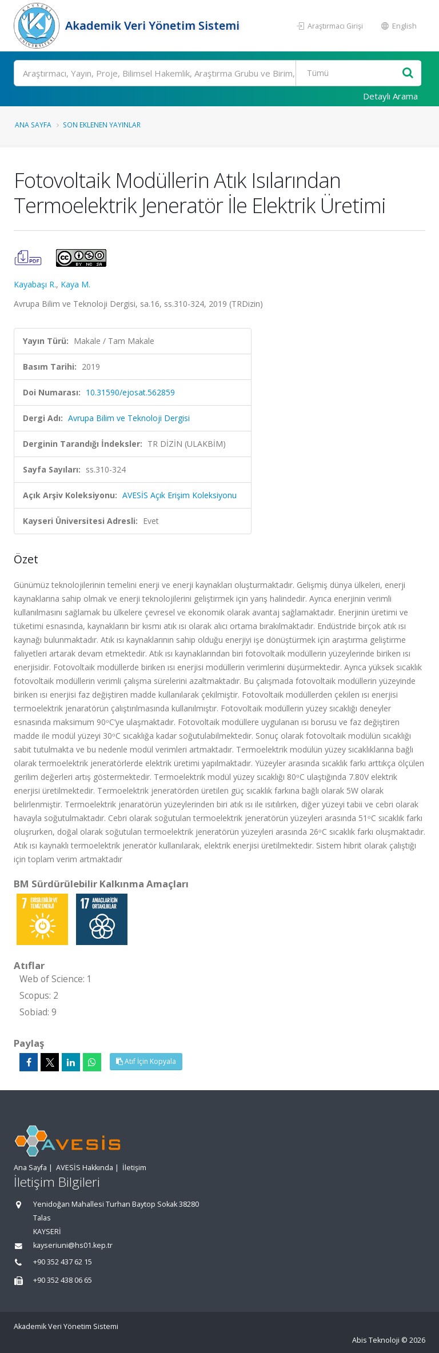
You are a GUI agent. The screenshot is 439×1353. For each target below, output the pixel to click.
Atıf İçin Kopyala (146, 1061)
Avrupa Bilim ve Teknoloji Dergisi (129, 418)
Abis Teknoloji (376, 1340)
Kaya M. (75, 284)
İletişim (134, 1167)
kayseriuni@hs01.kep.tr (73, 1245)
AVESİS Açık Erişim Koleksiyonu (179, 495)
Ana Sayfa (33, 124)
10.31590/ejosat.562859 (130, 392)
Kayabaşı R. (35, 284)
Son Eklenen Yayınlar (102, 124)
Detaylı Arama (390, 96)
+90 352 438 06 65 (62, 1280)
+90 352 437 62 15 (62, 1262)
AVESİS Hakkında (84, 1167)
